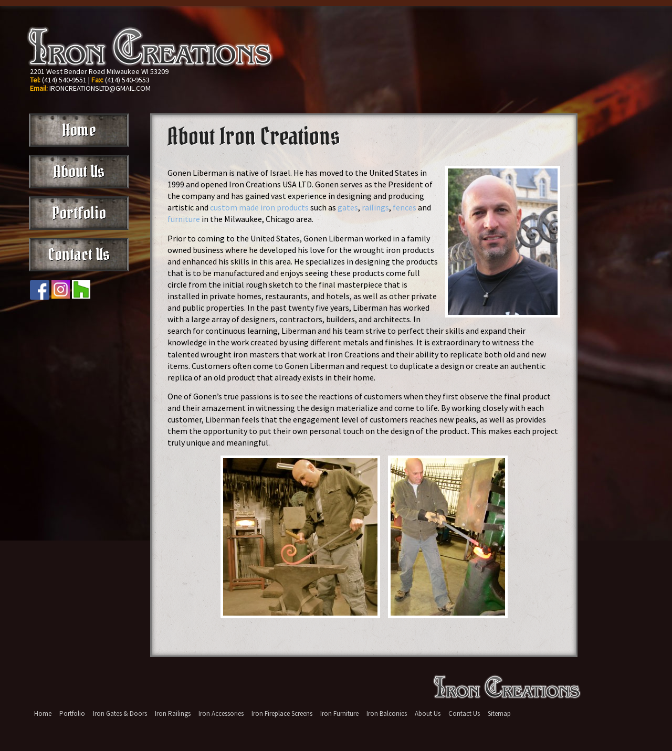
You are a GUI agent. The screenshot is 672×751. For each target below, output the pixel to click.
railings (375, 207)
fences (404, 207)
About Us (78, 171)
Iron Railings (173, 713)
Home (79, 130)
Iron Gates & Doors (120, 713)
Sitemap (499, 713)
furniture (183, 219)
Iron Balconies (386, 713)
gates (348, 207)
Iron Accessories (221, 713)
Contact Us (79, 254)
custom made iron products (259, 207)
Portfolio (79, 213)
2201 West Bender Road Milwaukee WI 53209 (99, 71)
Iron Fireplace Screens (281, 713)
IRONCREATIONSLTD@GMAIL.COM (100, 88)
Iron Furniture (339, 713)
